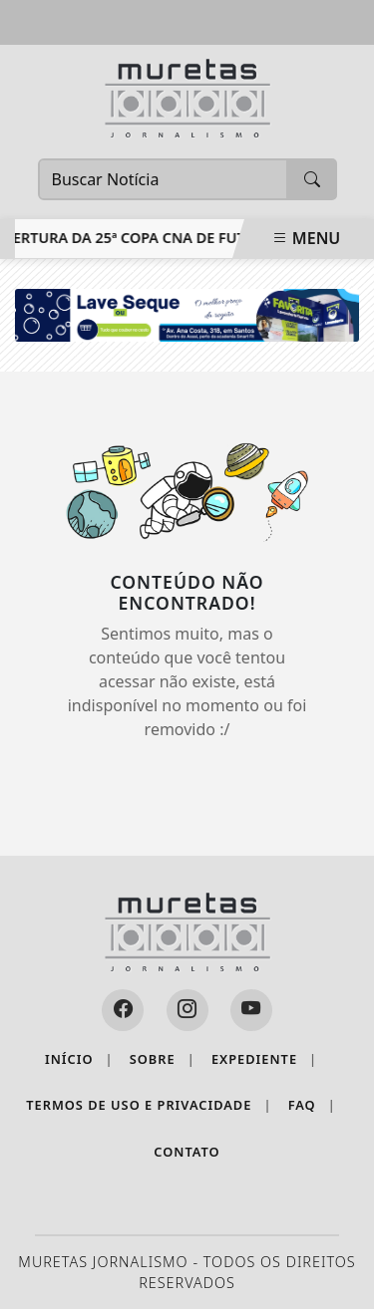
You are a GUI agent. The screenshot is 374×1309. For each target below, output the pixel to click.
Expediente (264, 1059)
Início (79, 1059)
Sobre (162, 1059)
